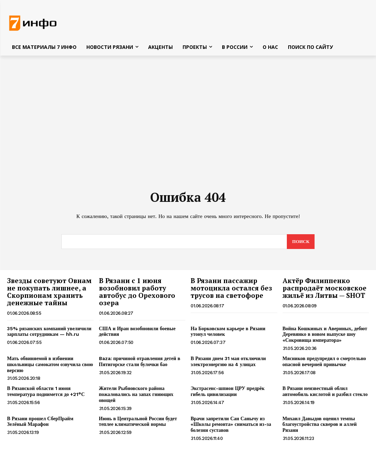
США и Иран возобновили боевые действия (137, 331)
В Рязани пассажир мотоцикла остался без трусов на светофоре (231, 288)
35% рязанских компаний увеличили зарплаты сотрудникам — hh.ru (49, 331)
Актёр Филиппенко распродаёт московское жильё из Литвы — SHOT (325, 288)
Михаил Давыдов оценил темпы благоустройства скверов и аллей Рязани (320, 424)
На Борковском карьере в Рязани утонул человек (228, 331)
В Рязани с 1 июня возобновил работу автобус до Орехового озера (137, 291)
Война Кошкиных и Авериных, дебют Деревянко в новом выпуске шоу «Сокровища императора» (325, 334)
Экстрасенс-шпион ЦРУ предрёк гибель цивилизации (228, 391)
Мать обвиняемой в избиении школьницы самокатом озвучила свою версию (50, 364)
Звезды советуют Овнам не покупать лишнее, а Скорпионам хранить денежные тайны (49, 291)
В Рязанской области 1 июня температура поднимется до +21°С (46, 391)
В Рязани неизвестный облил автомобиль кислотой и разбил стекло (325, 391)
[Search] (301, 241)
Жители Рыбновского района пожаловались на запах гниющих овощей (136, 394)
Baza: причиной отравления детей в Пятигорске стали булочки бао (139, 361)
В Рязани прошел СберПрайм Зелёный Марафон (40, 421)
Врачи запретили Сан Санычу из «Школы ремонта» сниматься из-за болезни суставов (231, 424)
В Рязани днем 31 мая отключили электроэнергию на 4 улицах (228, 361)
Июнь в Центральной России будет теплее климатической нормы (138, 421)
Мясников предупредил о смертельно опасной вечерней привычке (324, 361)
